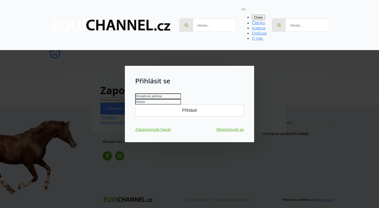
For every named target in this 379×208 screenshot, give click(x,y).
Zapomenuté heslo (153, 129)
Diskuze (259, 33)
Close (258, 17)
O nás (257, 38)
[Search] (186, 25)
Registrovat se (230, 129)
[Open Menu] (243, 9)
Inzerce (259, 27)
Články (258, 22)
